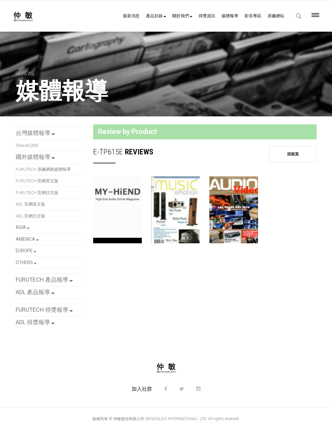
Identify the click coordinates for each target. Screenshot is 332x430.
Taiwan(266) (27, 145)
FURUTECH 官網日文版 (37, 192)
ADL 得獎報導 (35, 322)
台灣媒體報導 (35, 132)
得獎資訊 (206, 15)
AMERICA (27, 239)
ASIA (22, 227)
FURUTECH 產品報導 (44, 279)
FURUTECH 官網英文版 (37, 180)
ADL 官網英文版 (30, 204)
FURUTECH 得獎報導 (44, 309)
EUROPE (26, 250)
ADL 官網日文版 (30, 216)
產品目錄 (156, 15)
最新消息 (131, 15)
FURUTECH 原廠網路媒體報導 (43, 169)
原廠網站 (276, 15)
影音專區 (253, 15)
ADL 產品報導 (35, 292)
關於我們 (182, 15)
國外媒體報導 (35, 156)
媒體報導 (230, 15)
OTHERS (26, 262)
